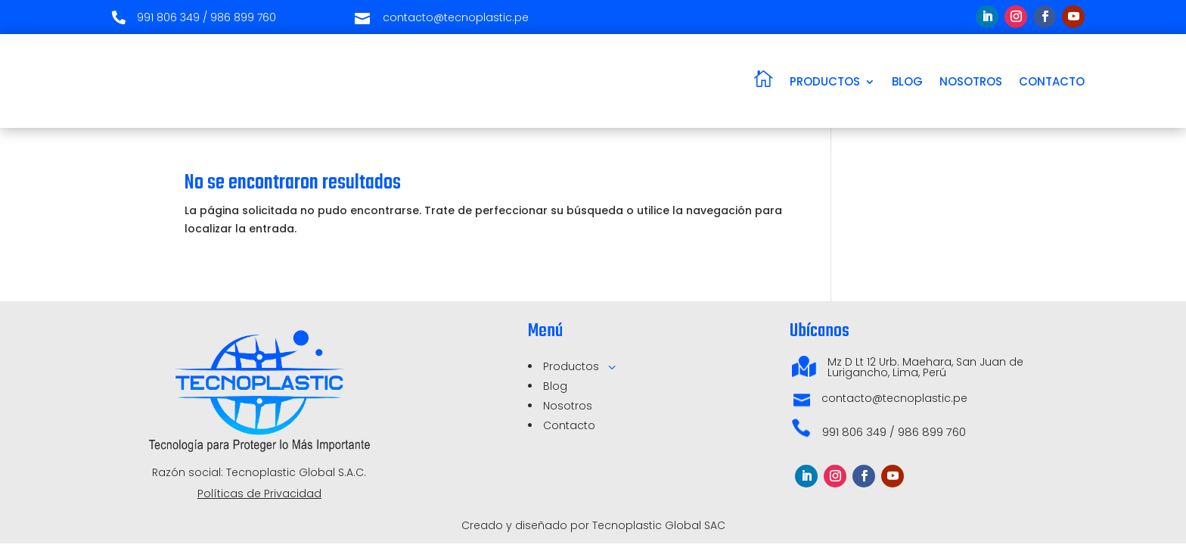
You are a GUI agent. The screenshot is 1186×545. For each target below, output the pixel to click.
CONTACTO (1052, 81)
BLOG (907, 81)
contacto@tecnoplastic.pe (894, 398)
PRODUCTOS (825, 81)
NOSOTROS (970, 81)
